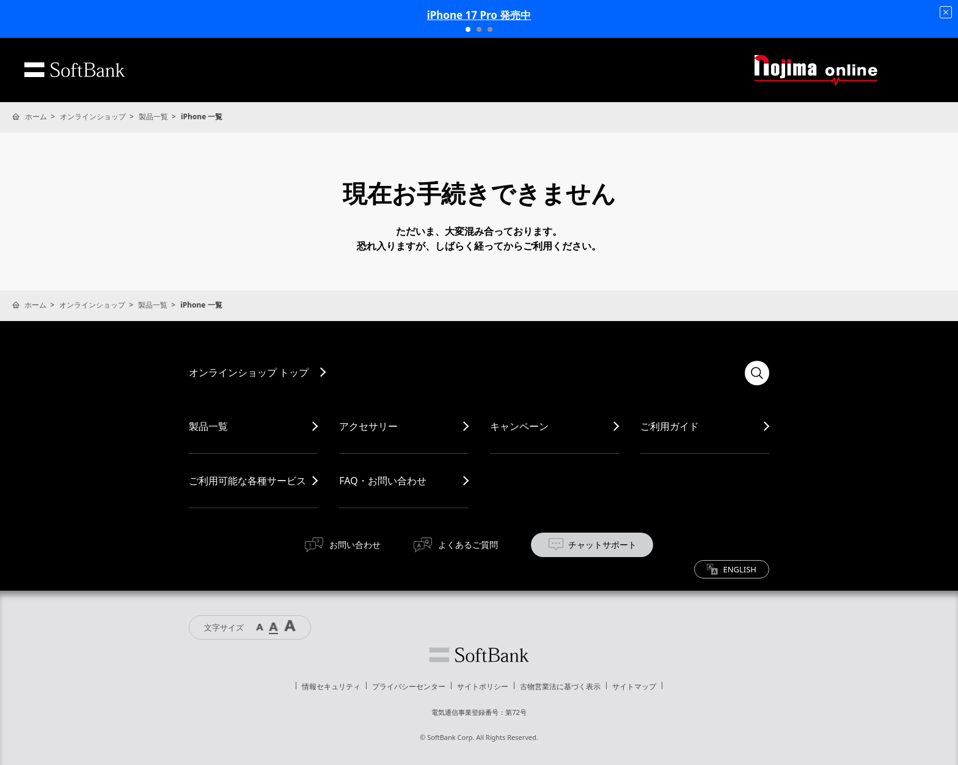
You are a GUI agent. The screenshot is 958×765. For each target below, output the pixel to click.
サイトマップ (634, 686)
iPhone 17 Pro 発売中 (479, 15)
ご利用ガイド (669, 426)
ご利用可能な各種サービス (247, 480)
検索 (757, 373)
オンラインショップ (93, 116)
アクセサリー (368, 426)
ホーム (36, 116)
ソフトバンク (479, 654)
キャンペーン (519, 426)
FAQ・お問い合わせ (382, 480)
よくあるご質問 (468, 544)
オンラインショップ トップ (249, 372)
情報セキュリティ (331, 686)
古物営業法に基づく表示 (560, 686)
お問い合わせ (355, 544)
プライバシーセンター (408, 686)
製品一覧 (153, 116)
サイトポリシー (482, 686)
